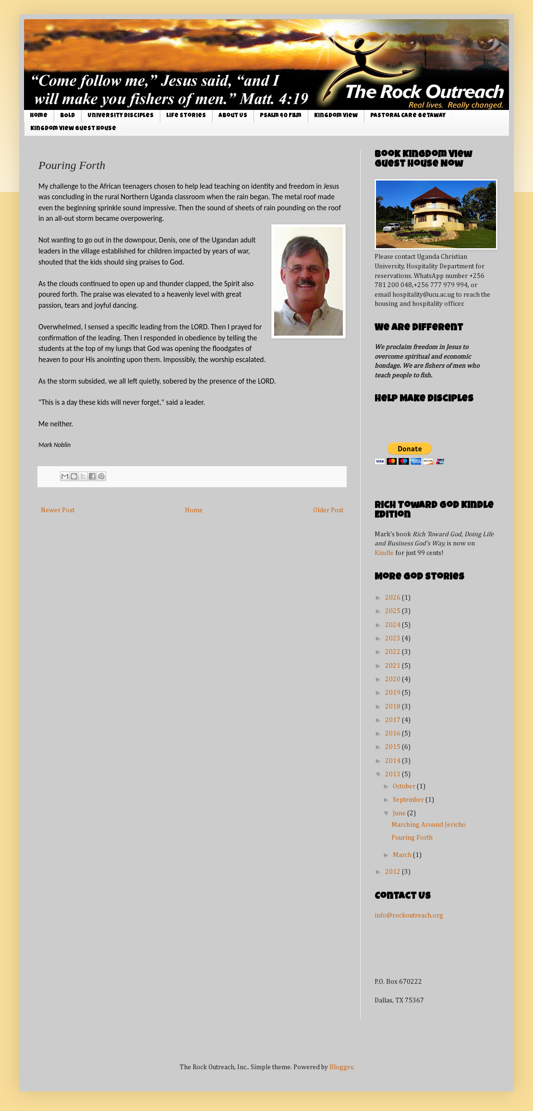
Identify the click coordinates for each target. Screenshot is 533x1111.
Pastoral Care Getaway (408, 116)
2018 (393, 706)
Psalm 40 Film (281, 116)
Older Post (328, 510)
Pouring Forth (412, 837)
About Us (232, 116)
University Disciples (120, 116)
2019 (393, 692)
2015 (393, 747)
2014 (393, 761)
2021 (393, 666)
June (400, 813)
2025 (393, 611)
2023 (393, 638)
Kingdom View (336, 116)
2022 (393, 652)
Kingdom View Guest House (73, 129)
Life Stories (186, 116)
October (405, 786)
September (409, 800)
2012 (393, 872)
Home (39, 116)
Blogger (341, 1067)
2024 (393, 625)
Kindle (384, 553)
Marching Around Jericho (428, 824)
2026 (393, 597)
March (403, 855)
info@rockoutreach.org (409, 915)
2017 (393, 720)
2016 (393, 733)
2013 (393, 774)
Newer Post (57, 510)
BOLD (67, 116)
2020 (393, 679)
